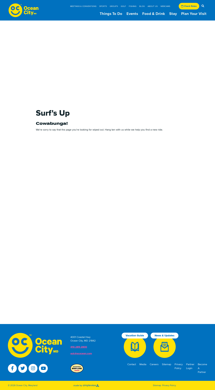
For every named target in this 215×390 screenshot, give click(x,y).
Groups (114, 6)
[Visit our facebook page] (12, 368)
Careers (154, 364)
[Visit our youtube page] (43, 368)
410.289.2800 (78, 347)
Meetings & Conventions (83, 6)
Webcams (165, 6)
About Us (153, 6)
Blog (142, 6)
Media (142, 364)
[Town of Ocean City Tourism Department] (23, 10)
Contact (131, 364)
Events (132, 13)
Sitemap (166, 364)
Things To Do (111, 13)
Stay (173, 13)
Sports (103, 6)
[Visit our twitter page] (22, 368)
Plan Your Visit (193, 13)
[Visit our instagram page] (33, 368)
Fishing (132, 6)
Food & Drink (153, 13)
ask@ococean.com (81, 353)
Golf (123, 6)
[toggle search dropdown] (202, 6)
